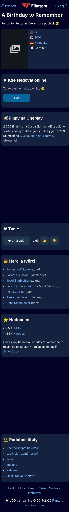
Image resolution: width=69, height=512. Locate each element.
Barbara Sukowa (17, 275)
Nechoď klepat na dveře (22, 448)
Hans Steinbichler (18, 303)
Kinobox (19, 333)
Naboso (11, 470)
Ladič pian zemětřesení (22, 453)
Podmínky (30, 505)
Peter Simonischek (19, 286)
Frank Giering (15, 291)
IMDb (17, 328)
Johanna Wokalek (18, 269)
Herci (31, 488)
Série (42, 488)
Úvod (11, 488)
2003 (38, 37)
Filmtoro (57, 500)
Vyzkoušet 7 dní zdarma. (37, 136)
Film (37, 32)
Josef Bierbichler (17, 280)
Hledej (61, 6)
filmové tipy (11, 351)
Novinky (54, 488)
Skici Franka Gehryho (20, 476)
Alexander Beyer (17, 297)
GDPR (41, 505)
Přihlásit (8, 6)
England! (12, 465)
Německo (41, 42)
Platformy (34, 493)
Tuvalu (10, 459)
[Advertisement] (33, 184)
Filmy (21, 488)
